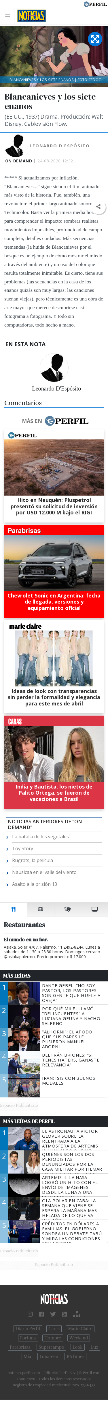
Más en (55, 421)
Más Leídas (17, 975)
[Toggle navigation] (9, 16)
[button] (98, 207)
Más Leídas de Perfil (28, 1121)
